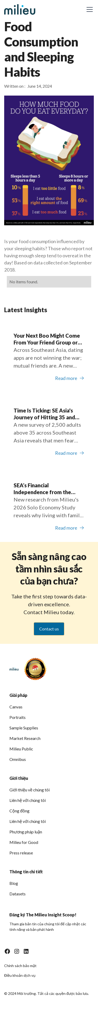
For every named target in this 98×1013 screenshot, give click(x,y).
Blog (13, 883)
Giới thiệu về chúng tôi (29, 789)
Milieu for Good (23, 842)
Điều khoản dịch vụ (20, 975)
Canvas (15, 706)
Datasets (17, 893)
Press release (21, 852)
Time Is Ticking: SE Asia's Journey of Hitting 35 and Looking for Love (44, 414)
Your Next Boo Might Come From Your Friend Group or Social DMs (47, 339)
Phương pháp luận (25, 831)
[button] (88, 9)
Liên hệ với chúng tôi (27, 800)
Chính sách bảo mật (20, 965)
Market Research (25, 738)
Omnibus (17, 759)
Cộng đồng (19, 810)
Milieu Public (21, 748)
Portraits (17, 717)
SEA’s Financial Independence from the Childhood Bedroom (42, 488)
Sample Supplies (23, 727)
